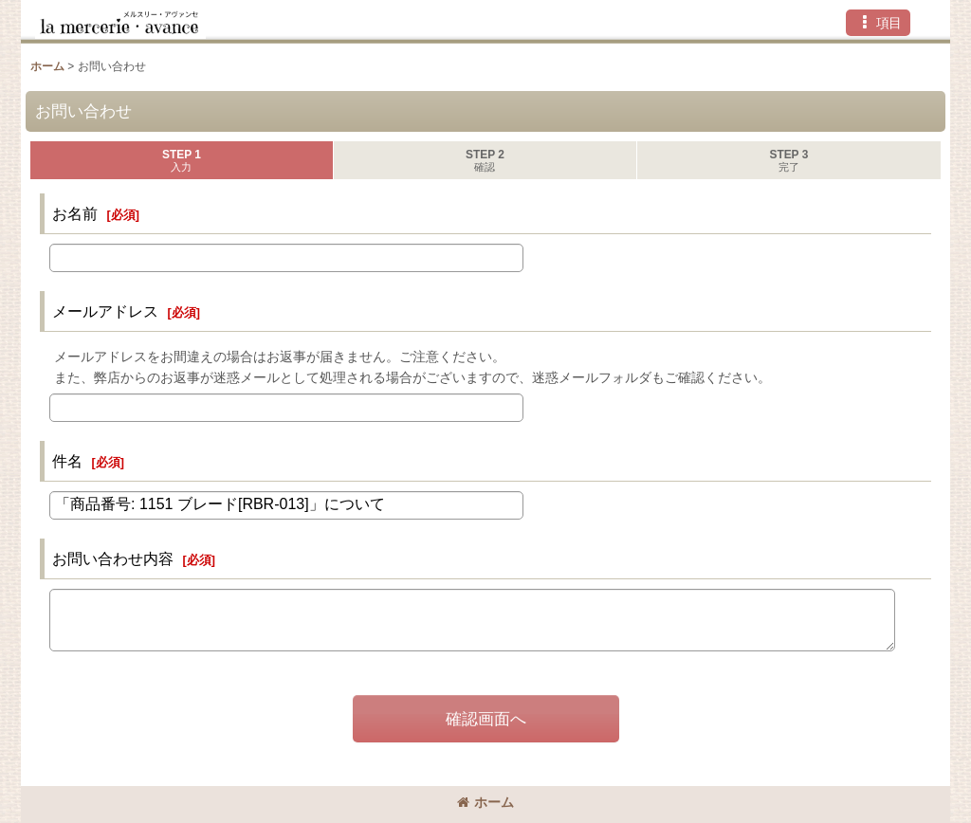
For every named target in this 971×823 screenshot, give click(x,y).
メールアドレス (105, 311)
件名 (67, 460)
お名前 (75, 213)
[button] (878, 22)
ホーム (485, 802)
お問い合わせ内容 (113, 558)
